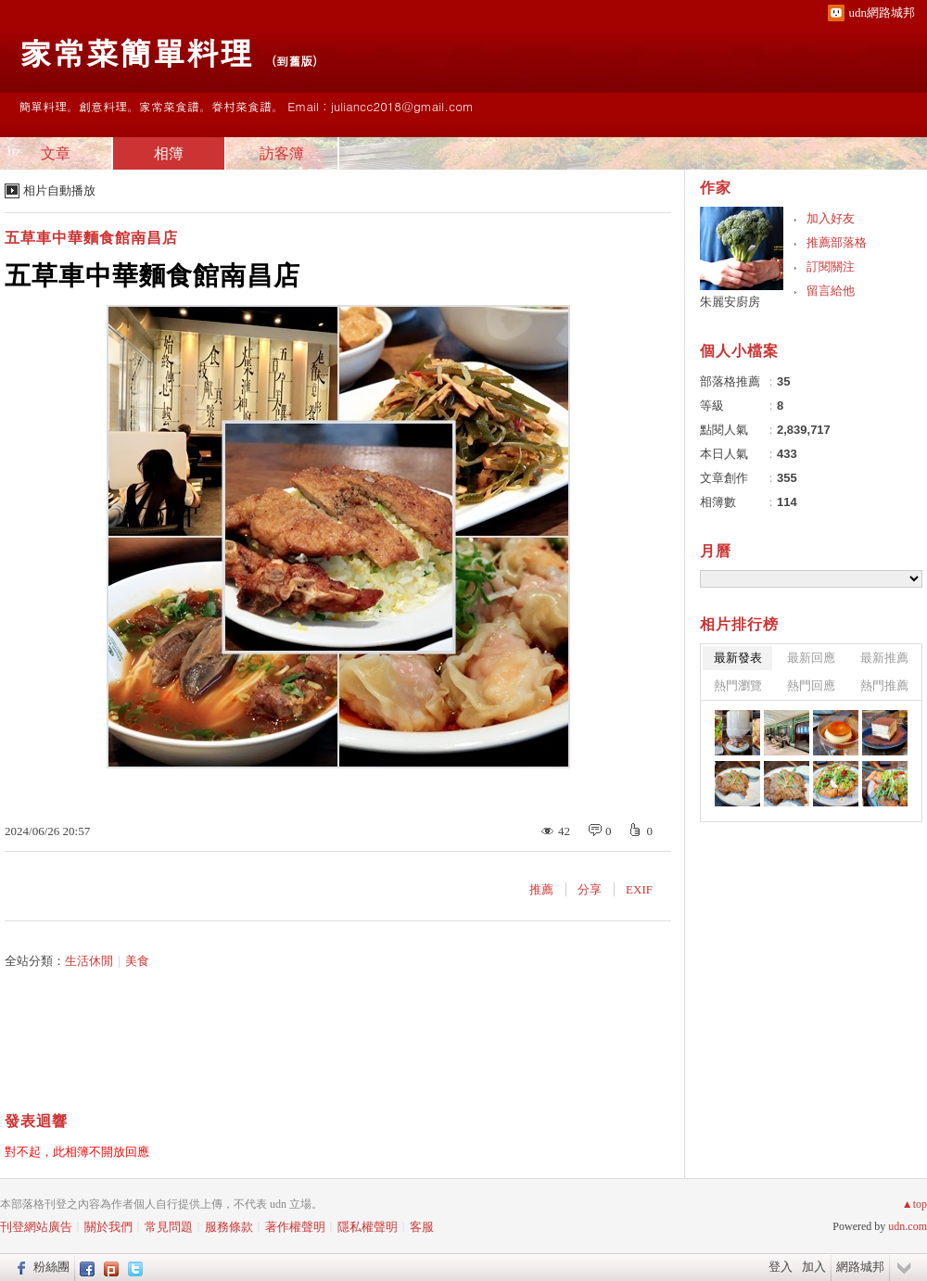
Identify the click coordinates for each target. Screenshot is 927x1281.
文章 (55, 153)
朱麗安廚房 (730, 302)
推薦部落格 (836, 242)
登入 (780, 1267)
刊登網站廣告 (36, 1227)
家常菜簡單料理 (135, 51)
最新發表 (738, 658)
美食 (137, 961)
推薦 (541, 889)
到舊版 (294, 61)
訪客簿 (282, 153)
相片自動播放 (59, 190)
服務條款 (229, 1227)
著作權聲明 (295, 1227)
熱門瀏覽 (738, 685)
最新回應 (811, 658)
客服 (422, 1227)
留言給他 (830, 291)
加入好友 (830, 218)
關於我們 (108, 1227)
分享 (590, 889)
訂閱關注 (830, 266)
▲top (914, 1204)
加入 (814, 1267)
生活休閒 (89, 961)
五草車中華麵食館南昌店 (91, 238)
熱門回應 (811, 685)
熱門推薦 (884, 685)
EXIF (639, 889)
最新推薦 (884, 658)
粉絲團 (51, 1267)
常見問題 (169, 1227)
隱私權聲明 (367, 1227)
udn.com (907, 1226)
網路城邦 (860, 1267)
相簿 (169, 153)
